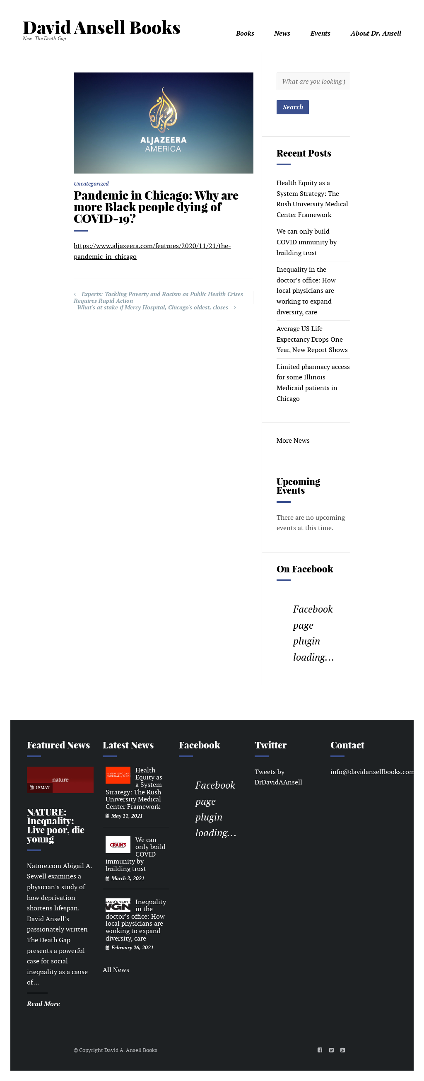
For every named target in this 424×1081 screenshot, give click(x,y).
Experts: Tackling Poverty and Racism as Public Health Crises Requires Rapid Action (158, 297)
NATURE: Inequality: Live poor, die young (55, 825)
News (282, 33)
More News (293, 440)
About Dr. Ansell (376, 33)
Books (245, 33)
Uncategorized (91, 183)
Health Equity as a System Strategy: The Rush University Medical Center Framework (134, 788)
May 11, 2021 (127, 816)
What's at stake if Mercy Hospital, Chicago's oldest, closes (152, 307)
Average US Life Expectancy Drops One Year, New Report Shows (312, 339)
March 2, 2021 (128, 878)
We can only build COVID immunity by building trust (307, 242)
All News (116, 969)
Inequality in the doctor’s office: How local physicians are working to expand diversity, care (306, 290)
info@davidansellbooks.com (372, 771)
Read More (43, 1003)
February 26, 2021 (132, 947)
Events (320, 33)
